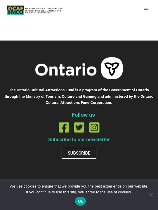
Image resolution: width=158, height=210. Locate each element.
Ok (80, 201)
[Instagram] (94, 127)
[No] (151, 194)
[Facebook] (64, 127)
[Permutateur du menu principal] (146, 10)
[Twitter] (79, 127)
